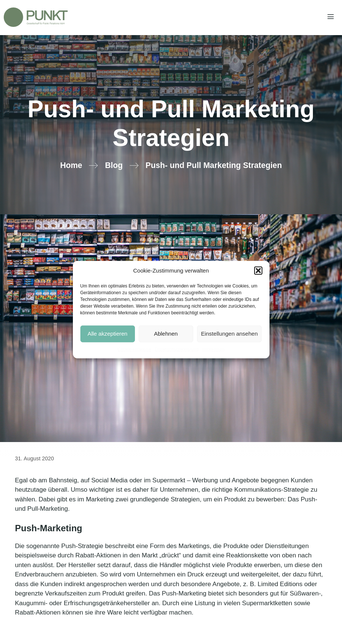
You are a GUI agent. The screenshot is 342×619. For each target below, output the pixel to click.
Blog (114, 165)
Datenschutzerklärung (176, 349)
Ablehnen (166, 333)
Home (71, 165)
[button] (258, 270)
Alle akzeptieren (107, 333)
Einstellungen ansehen (229, 333)
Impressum (213, 349)
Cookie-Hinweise (134, 349)
